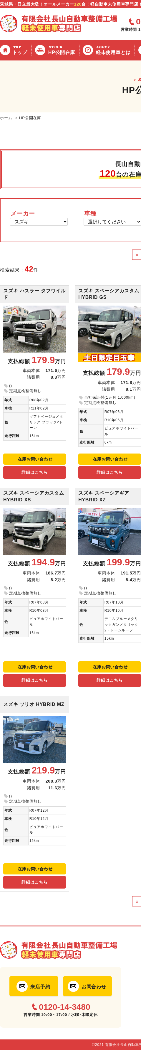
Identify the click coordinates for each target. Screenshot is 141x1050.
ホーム (6, 118)
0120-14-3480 (64, 1007)
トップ (20, 50)
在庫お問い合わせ (35, 459)
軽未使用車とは (114, 50)
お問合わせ (94, 986)
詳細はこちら (34, 472)
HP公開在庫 (62, 50)
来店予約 (40, 986)
